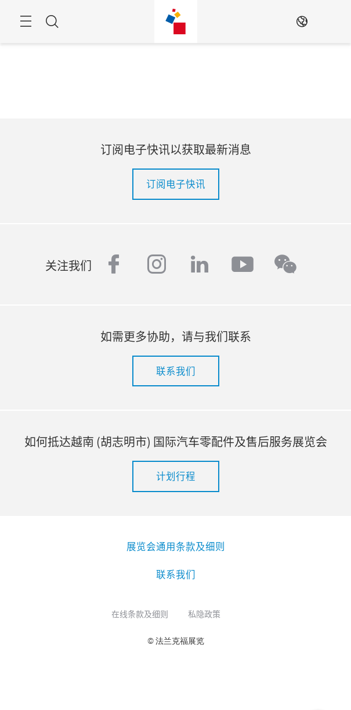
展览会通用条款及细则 (175, 546)
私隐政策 (204, 613)
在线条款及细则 (139, 613)
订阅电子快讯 (175, 184)
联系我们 (176, 371)
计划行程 (176, 476)
